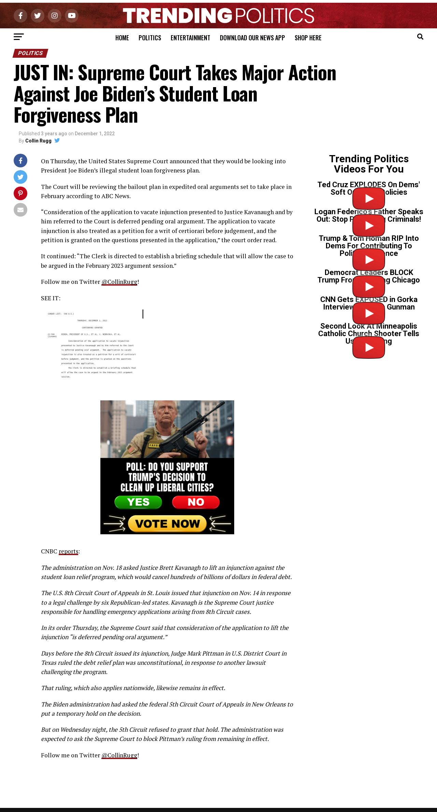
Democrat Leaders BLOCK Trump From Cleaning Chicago (369, 276)
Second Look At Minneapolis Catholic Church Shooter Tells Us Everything (368, 333)
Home (122, 37)
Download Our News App (252, 37)
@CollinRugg (120, 282)
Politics (150, 37)
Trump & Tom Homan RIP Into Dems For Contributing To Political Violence (369, 246)
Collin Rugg (38, 140)
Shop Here (308, 37)
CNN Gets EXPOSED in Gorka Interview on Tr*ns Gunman (369, 303)
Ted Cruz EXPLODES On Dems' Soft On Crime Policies (369, 188)
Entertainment (190, 37)
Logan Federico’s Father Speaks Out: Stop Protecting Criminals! (368, 215)
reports (69, 551)
